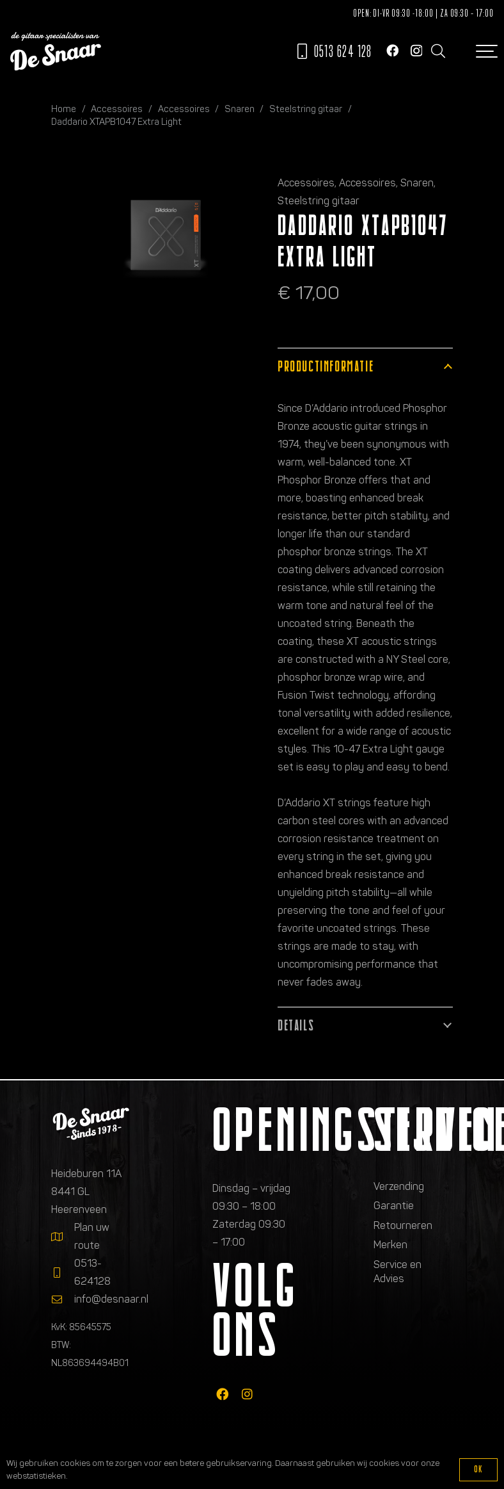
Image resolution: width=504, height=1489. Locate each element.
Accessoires (117, 109)
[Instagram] (416, 51)
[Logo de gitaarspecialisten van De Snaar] (55, 51)
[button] (437, 51)
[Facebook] (392, 50)
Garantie (394, 1206)
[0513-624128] (62, 1272)
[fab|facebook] (222, 1394)
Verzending (399, 1186)
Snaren (239, 109)
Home (63, 109)
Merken (390, 1245)
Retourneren (403, 1225)
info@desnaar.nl (111, 1299)
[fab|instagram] (247, 1394)
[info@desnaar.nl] (62, 1299)
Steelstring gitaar (305, 109)
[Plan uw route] (62, 1237)
